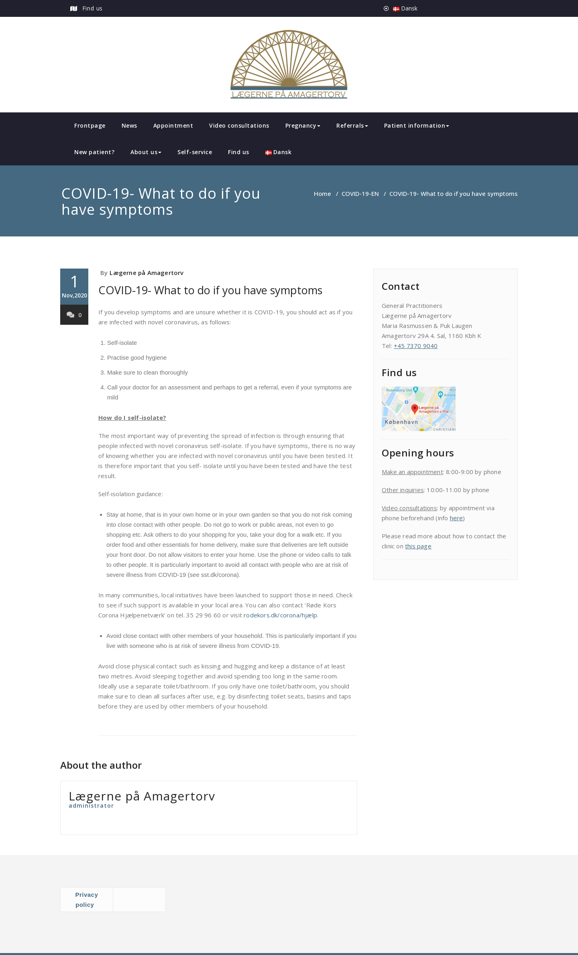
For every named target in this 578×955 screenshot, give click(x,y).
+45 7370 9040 (416, 346)
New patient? (94, 152)
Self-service (194, 152)
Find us (92, 8)
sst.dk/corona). (220, 574)
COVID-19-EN (360, 193)
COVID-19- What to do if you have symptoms (210, 290)
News (129, 125)
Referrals (352, 125)
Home (322, 193)
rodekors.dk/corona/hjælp (280, 615)
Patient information (417, 125)
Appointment (173, 125)
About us (145, 152)
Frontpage (90, 125)
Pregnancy (303, 125)
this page (418, 546)
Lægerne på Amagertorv (146, 273)
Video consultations (239, 125)
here (456, 518)
